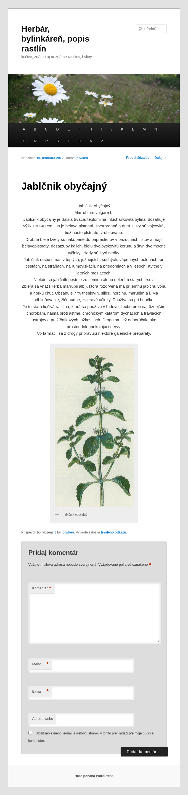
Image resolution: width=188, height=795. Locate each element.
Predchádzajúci (136, 158)
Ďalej (161, 158)
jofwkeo (82, 158)
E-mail (40, 692)
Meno (40, 664)
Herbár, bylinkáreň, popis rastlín (55, 38)
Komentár (41, 588)
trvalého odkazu (113, 532)
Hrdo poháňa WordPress (94, 776)
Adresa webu (42, 719)
